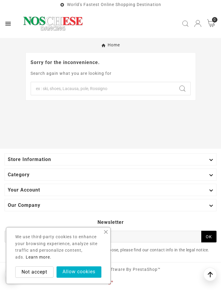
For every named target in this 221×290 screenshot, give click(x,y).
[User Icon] (197, 23)
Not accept (34, 272)
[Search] (103, 88)
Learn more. (38, 257)
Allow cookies (79, 271)
